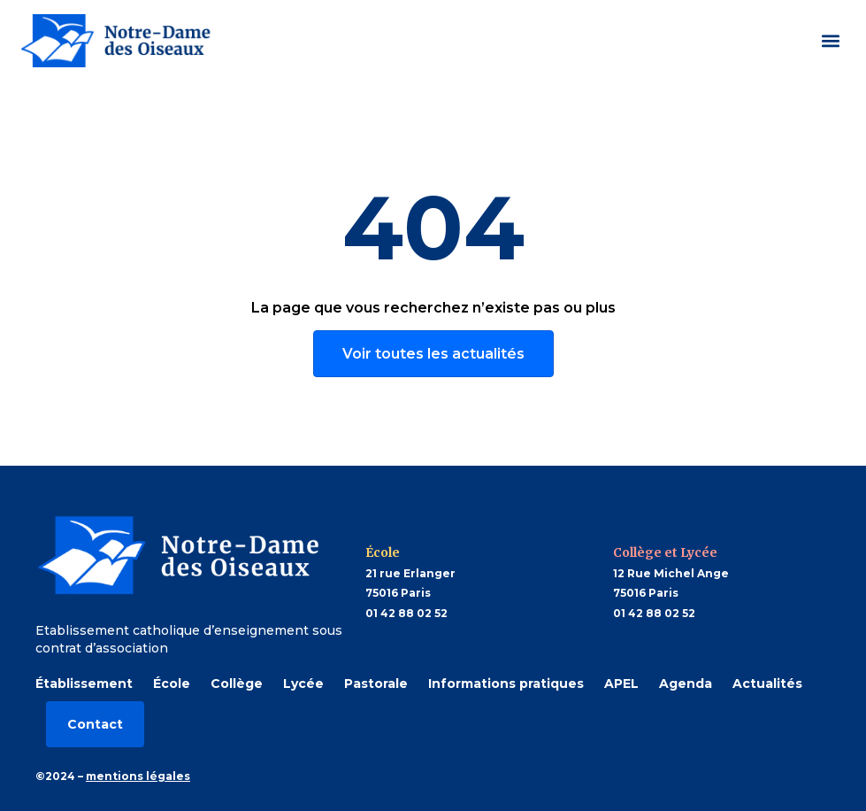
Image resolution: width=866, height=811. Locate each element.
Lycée (303, 683)
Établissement (84, 683)
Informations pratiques (506, 683)
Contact (95, 724)
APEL (621, 683)
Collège (237, 683)
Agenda (685, 683)
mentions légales (138, 776)
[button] (830, 40)
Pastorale (376, 683)
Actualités (767, 683)
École (171, 683)
